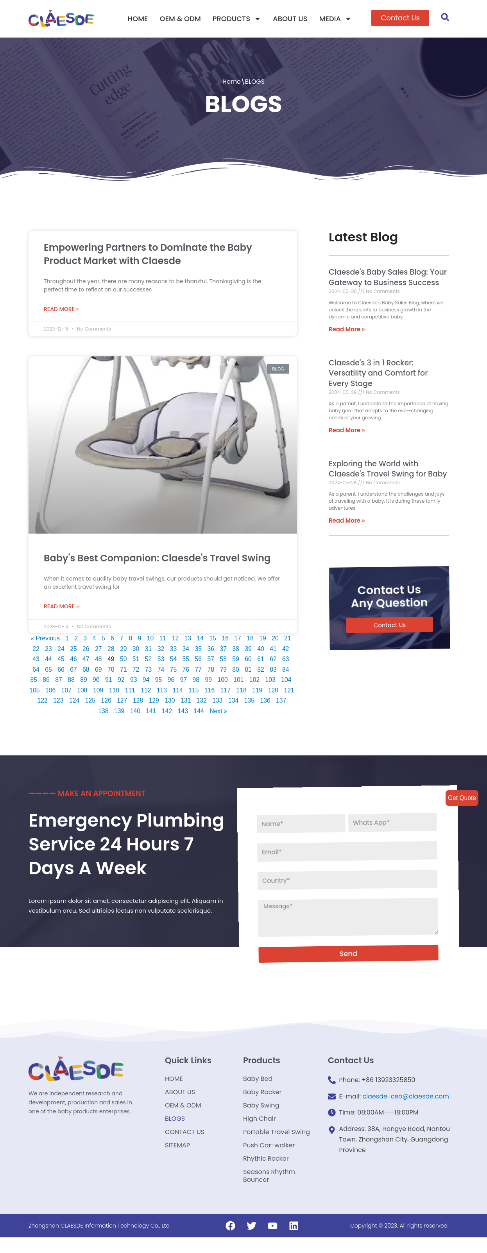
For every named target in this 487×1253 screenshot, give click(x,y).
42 (288, 648)
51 (135, 659)
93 (134, 681)
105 (41, 691)
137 (95, 712)
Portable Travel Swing (276, 1142)
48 (97, 659)
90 (96, 681)
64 (34, 670)
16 (226, 638)
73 (148, 670)
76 (186, 670)
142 (175, 712)
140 (143, 712)
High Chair (259, 1127)
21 (290, 638)
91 (109, 681)
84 (286, 670)
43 (34, 659)
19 (264, 638)
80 (236, 670)
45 (60, 659)
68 (85, 670)
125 (104, 702)
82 (261, 670)
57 (211, 659)
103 (272, 681)
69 (97, 670)
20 (277, 638)
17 (239, 638)
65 (47, 670)
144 (207, 712)
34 (187, 648)
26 (86, 648)
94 (146, 681)
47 (85, 659)
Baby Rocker (262, 1097)
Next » (227, 712)
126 (120, 702)
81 (248, 670)
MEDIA (335, 18)
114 (186, 691)
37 (224, 648)
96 (171, 681)
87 (58, 681)
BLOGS (175, 1127)
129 (169, 702)
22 (35, 648)
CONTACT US (184, 1142)
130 (185, 702)
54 (173, 659)
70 (110, 670)
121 (40, 702)
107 (73, 691)
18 (252, 638)
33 (174, 648)
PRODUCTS (237, 18)
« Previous (45, 638)
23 (48, 648)
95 (159, 681)
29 (123, 648)
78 (211, 670)
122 (56, 702)
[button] (400, 18)
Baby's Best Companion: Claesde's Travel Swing (157, 557)
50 (123, 659)
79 (223, 670)
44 (47, 659)
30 (136, 648)
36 (212, 648)
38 (237, 648)
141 (159, 712)
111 (137, 691)
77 (198, 670)
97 (184, 681)
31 (149, 648)
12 (176, 638)
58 (223, 659)
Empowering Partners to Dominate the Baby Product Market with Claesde (148, 254)
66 (60, 670)
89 (83, 681)
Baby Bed (257, 1082)
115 (202, 691)
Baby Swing (261, 1112)
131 (201, 702)
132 (217, 702)
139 (127, 712)
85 (33, 681)
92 (121, 681)
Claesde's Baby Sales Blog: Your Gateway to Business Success (387, 277)
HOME (137, 18)
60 (248, 659)
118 (250, 691)
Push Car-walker (269, 1156)
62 (274, 659)
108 (89, 691)
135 (265, 702)
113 (170, 691)
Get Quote (461, 798)
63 (286, 659)
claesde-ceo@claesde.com (405, 1099)
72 (135, 670)
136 (281, 702)
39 (250, 648)
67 (72, 670)
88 (71, 681)
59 (236, 659)
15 (214, 638)
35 (199, 648)
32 (161, 648)
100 (224, 681)
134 (249, 702)
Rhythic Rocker (266, 1171)
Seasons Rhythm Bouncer (269, 1190)
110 (121, 691)
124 (88, 702)
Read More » (61, 308)
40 (262, 648)
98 (197, 681)
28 (111, 648)
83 (274, 670)
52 (148, 659)
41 (275, 648)
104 (288, 681)
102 (256, 681)
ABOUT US (290, 18)
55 (186, 659)
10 (151, 638)
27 (98, 648)
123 (72, 702)
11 (163, 638)
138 (111, 712)
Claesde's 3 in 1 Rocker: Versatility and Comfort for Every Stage (377, 373)
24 (60, 648)
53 (161, 659)
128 (153, 702)
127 (136, 702)
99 (209, 681)
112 (154, 691)
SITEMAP (177, 1156)
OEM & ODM (180, 18)
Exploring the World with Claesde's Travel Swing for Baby (387, 469)
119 (266, 691)
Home (231, 81)
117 (234, 691)
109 (105, 691)
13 (189, 638)
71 (123, 670)
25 (73, 648)
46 (72, 659)
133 (233, 702)
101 (240, 681)
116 (218, 691)
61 (261, 659)
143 (191, 712)
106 (57, 691)
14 (201, 638)
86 (46, 681)
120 (282, 691)
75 (173, 670)
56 (198, 659)
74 (161, 670)
